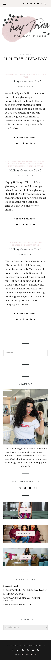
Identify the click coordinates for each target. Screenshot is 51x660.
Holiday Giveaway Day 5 (25, 81)
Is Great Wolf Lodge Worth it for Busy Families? (25, 590)
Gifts (21, 75)
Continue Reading (25, 138)
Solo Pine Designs (29, 655)
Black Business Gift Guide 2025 (17, 604)
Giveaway (30, 75)
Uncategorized (16, 166)
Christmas (10, 75)
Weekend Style (35, 166)
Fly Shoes (27, 161)
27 (18, 143)
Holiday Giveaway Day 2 (25, 170)
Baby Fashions (12, 161)
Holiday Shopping (16, 164)
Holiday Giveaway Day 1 (25, 249)
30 (18, 319)
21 (18, 225)
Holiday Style (35, 164)
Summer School (10, 586)
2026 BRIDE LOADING (13, 594)
